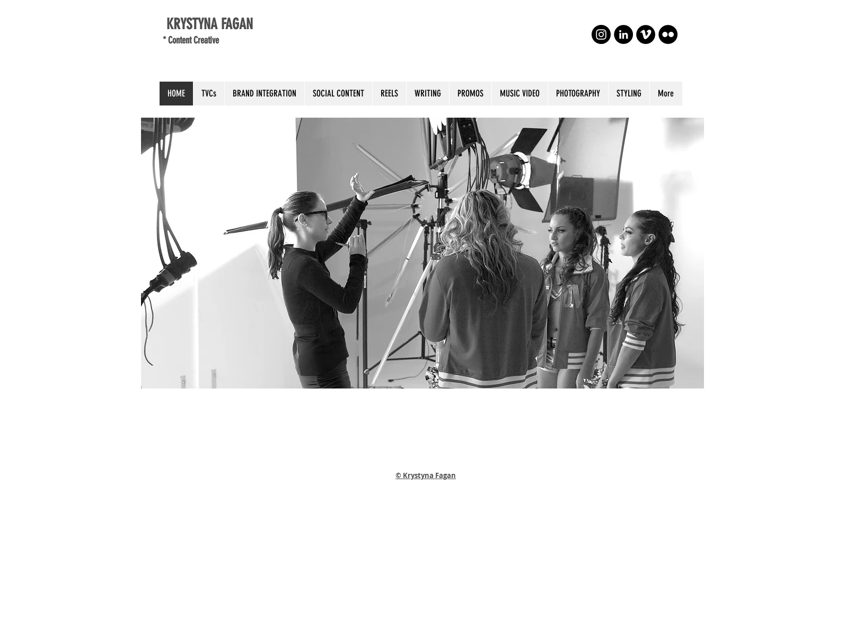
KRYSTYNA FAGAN (208, 24)
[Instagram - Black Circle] (601, 34)
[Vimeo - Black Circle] (645, 34)
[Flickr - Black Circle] (667, 34)
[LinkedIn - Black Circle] (623, 34)
